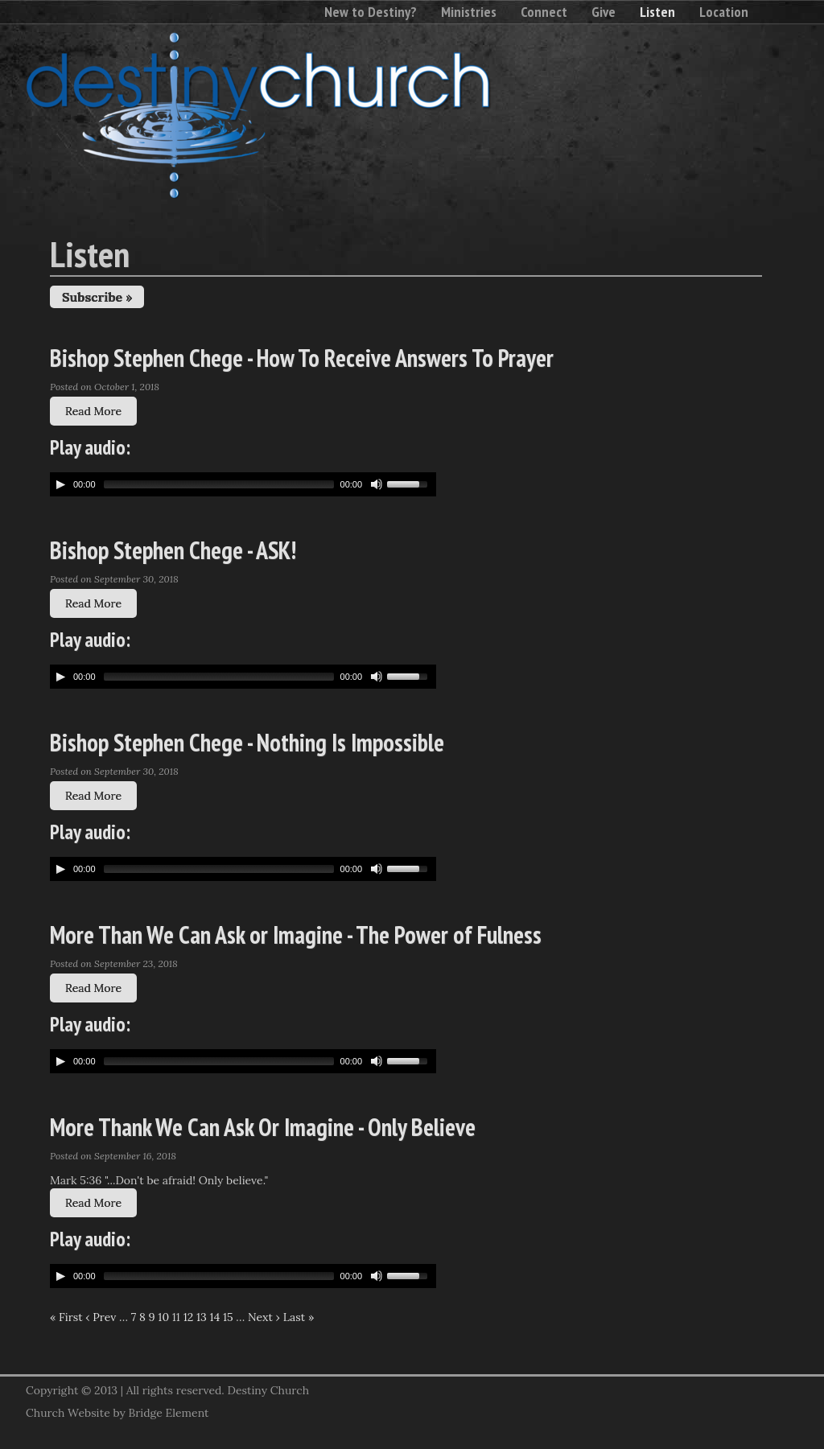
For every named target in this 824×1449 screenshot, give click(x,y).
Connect (544, 11)
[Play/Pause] (60, 484)
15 (228, 1317)
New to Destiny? (370, 11)
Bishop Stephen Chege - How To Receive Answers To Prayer (302, 357)
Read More (93, 411)
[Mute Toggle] (376, 484)
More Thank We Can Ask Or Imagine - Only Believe (263, 1126)
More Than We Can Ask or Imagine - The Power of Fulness (296, 934)
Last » (299, 1317)
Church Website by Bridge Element (117, 1413)
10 (163, 1317)
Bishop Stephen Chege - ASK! (173, 550)
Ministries (468, 11)
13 (201, 1317)
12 (188, 1317)
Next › (264, 1317)
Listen (657, 11)
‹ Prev (100, 1317)
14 (215, 1317)
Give (603, 11)
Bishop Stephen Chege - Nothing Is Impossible (247, 742)
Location (723, 11)
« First (66, 1317)
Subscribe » (97, 297)
